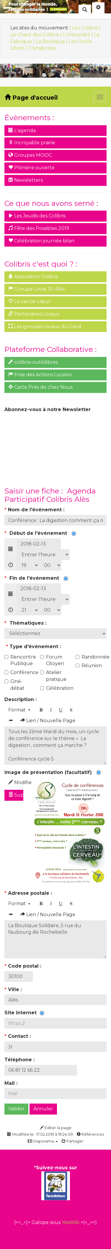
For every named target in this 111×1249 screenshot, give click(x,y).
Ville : (13, 989)
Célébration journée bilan (41, 241)
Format (19, 710)
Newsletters (25, 180)
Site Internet (24, 1013)
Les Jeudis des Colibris (37, 216)
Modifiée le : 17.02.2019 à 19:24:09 (40, 1134)
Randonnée (91, 657)
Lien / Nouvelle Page (47, 720)
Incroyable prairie (31, 142)
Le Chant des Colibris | (36, 34)
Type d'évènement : (33, 646)
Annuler (43, 1109)
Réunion (89, 665)
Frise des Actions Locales (39, 374)
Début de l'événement (40, 533)
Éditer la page (55, 1127)
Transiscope (42, 48)
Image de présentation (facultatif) (52, 772)
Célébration (55, 688)
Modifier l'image (15, 782)
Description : (21, 699)
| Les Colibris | (84, 28)
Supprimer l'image (15, 795)
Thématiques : (26, 623)
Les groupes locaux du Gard (44, 326)
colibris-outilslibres (33, 362)
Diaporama (43, 1141)
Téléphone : (20, 1059)
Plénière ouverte (31, 167)
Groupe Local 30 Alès (36, 289)
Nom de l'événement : (35, 510)
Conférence (19, 672)
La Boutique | (52, 41)
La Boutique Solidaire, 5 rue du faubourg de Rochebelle (55, 939)
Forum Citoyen (52, 660)
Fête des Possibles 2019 (38, 228)
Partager (73, 1141)
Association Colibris (33, 276)
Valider (16, 1109)
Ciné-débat (14, 684)
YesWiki (70, 1222)
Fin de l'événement (36, 578)
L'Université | (78, 34)
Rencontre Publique (19, 660)
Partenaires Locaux (34, 314)
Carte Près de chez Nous (40, 387)
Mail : (11, 1083)
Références (90, 1134)
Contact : (18, 1036)
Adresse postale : (28, 893)
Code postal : (23, 966)
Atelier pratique (53, 676)
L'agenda (22, 130)
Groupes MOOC (30, 155)
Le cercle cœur (29, 301)
